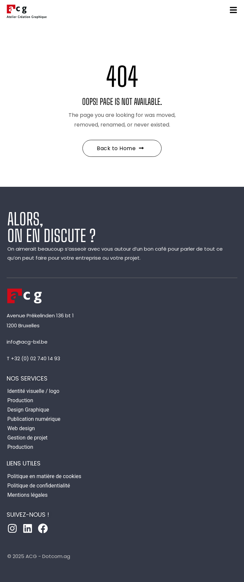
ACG (31, 556)
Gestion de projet (27, 438)
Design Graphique (28, 410)
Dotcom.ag (56, 556)
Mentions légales (27, 495)
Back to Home (120, 148)
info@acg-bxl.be (27, 341)
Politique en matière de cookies (44, 476)
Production (20, 400)
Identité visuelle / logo (33, 391)
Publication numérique (34, 419)
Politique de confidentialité (38, 485)
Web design (21, 428)
